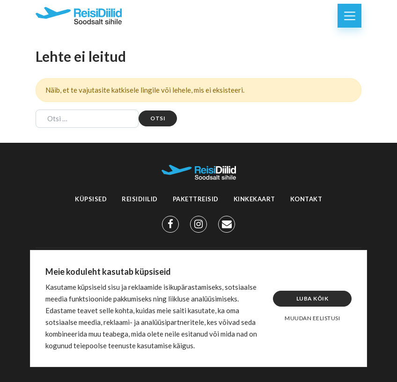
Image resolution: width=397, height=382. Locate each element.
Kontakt (306, 199)
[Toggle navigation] (349, 16)
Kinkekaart (254, 199)
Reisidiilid (140, 199)
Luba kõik (312, 298)
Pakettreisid (196, 199)
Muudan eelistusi (312, 318)
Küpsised (91, 199)
